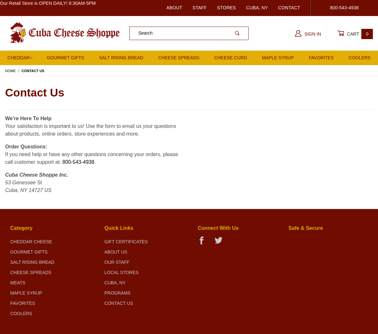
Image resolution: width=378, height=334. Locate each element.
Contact (289, 7)
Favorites (321, 57)
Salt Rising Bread (121, 57)
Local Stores (121, 272)
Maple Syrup (278, 57)
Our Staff (116, 262)
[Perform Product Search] (237, 33)
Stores (226, 7)
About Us (115, 252)
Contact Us (118, 303)
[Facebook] (204, 243)
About (174, 7)
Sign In (308, 33)
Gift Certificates (126, 241)
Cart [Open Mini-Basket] (355, 34)
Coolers (21, 313)
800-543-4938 (78, 162)
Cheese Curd (230, 57)
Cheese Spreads (178, 57)
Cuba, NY (257, 7)
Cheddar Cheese (31, 241)
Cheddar (19, 57)
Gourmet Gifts (65, 57)
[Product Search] (178, 33)
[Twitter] (221, 243)
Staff (200, 7)
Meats (17, 282)
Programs (117, 293)
